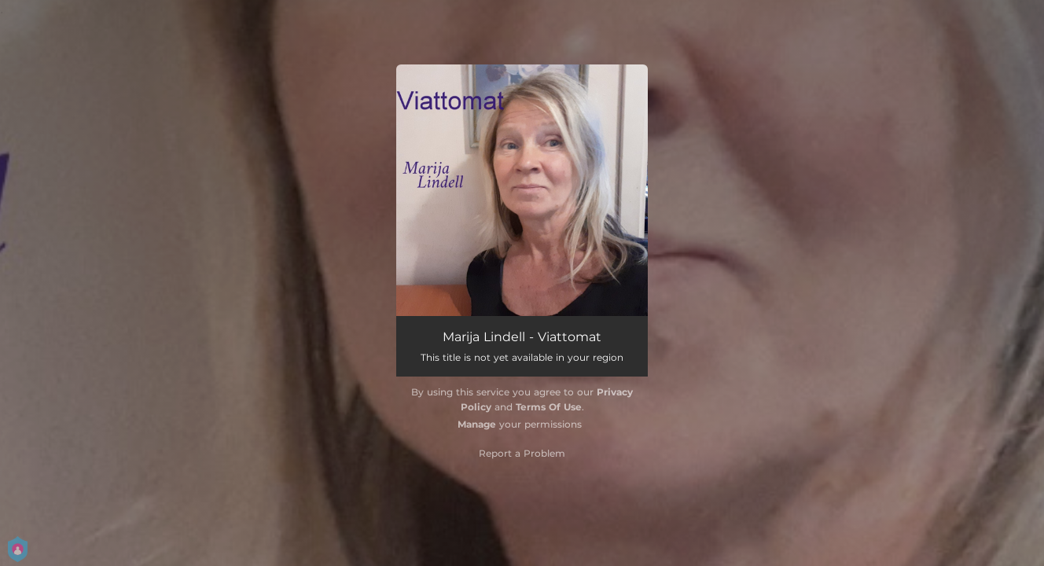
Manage (477, 424)
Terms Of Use (549, 407)
